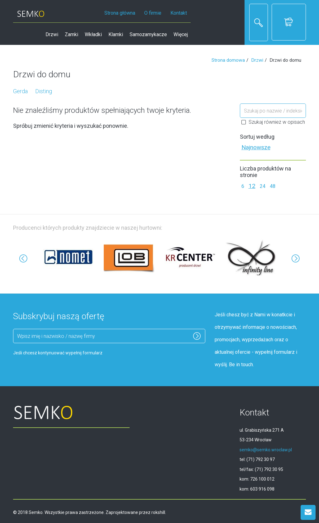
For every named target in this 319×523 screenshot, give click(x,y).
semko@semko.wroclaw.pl (266, 449)
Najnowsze (255, 147)
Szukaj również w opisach (273, 122)
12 (252, 186)
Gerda (20, 91)
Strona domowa (228, 60)
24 (262, 186)
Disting (43, 91)
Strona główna (119, 13)
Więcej (181, 34)
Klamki (115, 34)
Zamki (71, 34)
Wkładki (93, 34)
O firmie (152, 13)
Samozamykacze (148, 34)
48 (272, 186)
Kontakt (178, 13)
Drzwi (51, 34)
